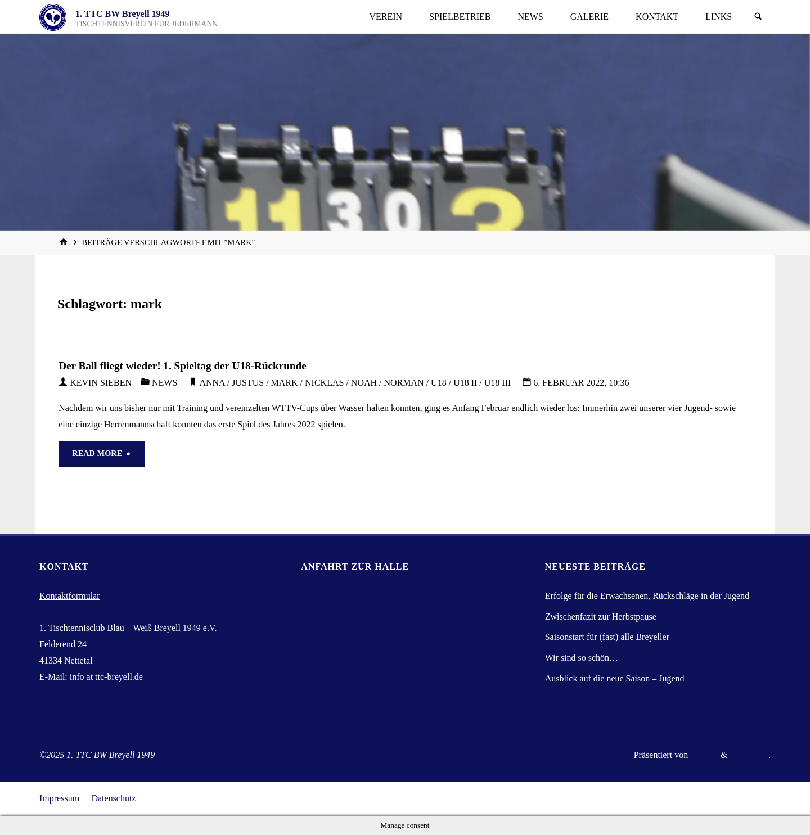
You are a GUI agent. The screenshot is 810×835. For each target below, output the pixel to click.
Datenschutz (113, 798)
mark (284, 382)
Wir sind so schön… (581, 657)
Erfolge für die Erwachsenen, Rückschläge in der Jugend (647, 596)
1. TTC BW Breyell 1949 (122, 14)
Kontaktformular (69, 596)
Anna (211, 382)
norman (404, 382)
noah (364, 382)
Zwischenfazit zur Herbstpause (600, 616)
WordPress (749, 755)
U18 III (497, 382)
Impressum (59, 798)
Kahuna (703, 755)
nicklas (324, 382)
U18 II (465, 382)
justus (248, 382)
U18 (439, 382)
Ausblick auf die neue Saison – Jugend (615, 678)
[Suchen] (758, 17)
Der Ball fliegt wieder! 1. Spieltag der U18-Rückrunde (182, 366)
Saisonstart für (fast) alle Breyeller (607, 637)
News (164, 382)
